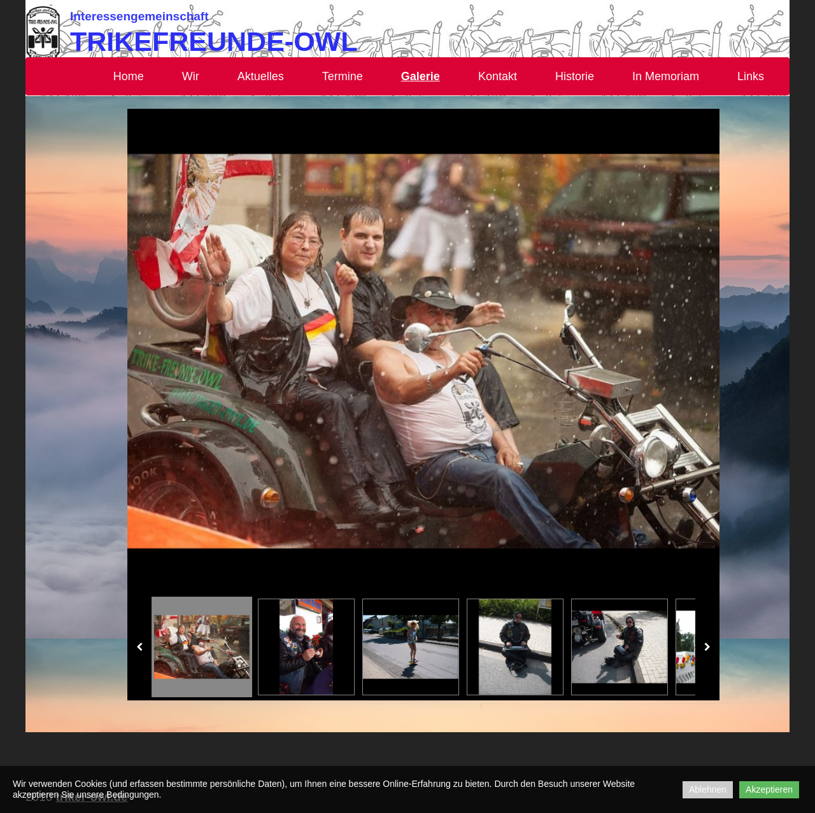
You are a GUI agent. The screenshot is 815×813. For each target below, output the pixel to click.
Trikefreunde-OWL (213, 41)
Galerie (420, 76)
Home (128, 76)
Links (750, 76)
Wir (190, 76)
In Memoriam (665, 76)
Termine (342, 76)
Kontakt (497, 76)
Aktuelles (260, 76)
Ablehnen (707, 789)
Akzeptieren (769, 789)
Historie (574, 76)
